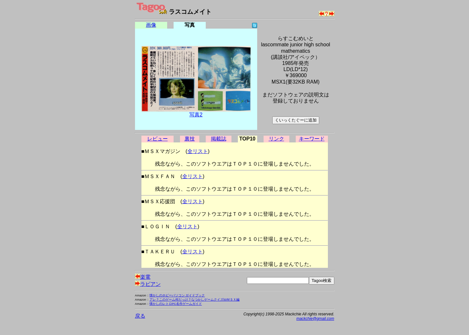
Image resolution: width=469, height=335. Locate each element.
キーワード (312, 138)
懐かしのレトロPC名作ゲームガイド (175, 303)
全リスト (197, 151)
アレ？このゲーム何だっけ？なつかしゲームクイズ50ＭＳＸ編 (194, 299)
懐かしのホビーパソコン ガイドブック (177, 295)
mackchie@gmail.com (315, 318)
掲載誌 (218, 138)
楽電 (142, 277)
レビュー (157, 138)
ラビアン (148, 284)
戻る (140, 316)
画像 (151, 25)
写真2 (196, 114)
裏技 (190, 138)
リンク (276, 138)
